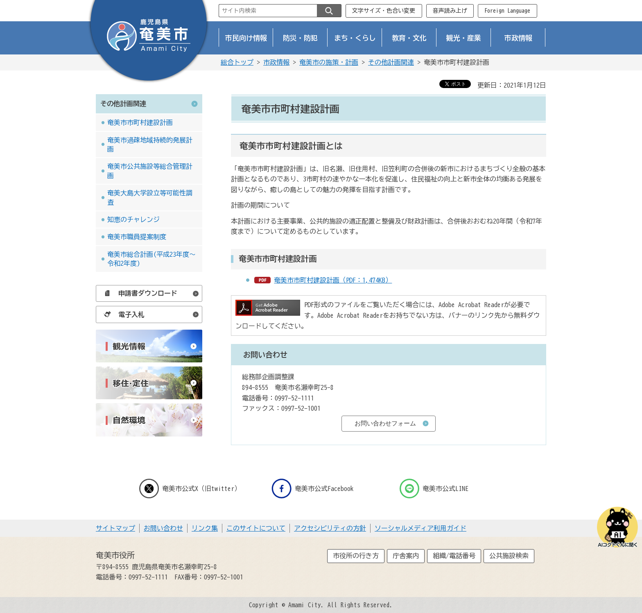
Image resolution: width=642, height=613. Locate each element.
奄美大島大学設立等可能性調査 (149, 197)
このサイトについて (255, 528)
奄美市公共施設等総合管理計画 (149, 171)
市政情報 (518, 37)
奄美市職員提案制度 (136, 236)
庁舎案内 (406, 555)
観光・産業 (463, 37)
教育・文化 (409, 37)
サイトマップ (115, 528)
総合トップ (237, 62)
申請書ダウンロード (138, 293)
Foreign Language (507, 11)
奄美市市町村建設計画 (140, 122)
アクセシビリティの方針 (330, 528)
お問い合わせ (163, 528)
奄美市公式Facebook (312, 488)
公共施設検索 (509, 555)
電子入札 (122, 314)
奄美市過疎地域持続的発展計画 (149, 144)
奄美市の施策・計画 (328, 62)
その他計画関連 (391, 62)
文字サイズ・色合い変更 (383, 11)
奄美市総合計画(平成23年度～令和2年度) (151, 259)
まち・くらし (355, 37)
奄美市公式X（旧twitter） (190, 488)
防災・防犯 (300, 37)
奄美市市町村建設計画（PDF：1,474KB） (333, 280)
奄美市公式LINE (434, 488)
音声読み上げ (450, 11)
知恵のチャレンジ (133, 219)
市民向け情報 (246, 37)
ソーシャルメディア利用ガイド (420, 528)
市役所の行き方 (356, 555)
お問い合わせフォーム (385, 423)
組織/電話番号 (454, 555)
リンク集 (205, 528)
